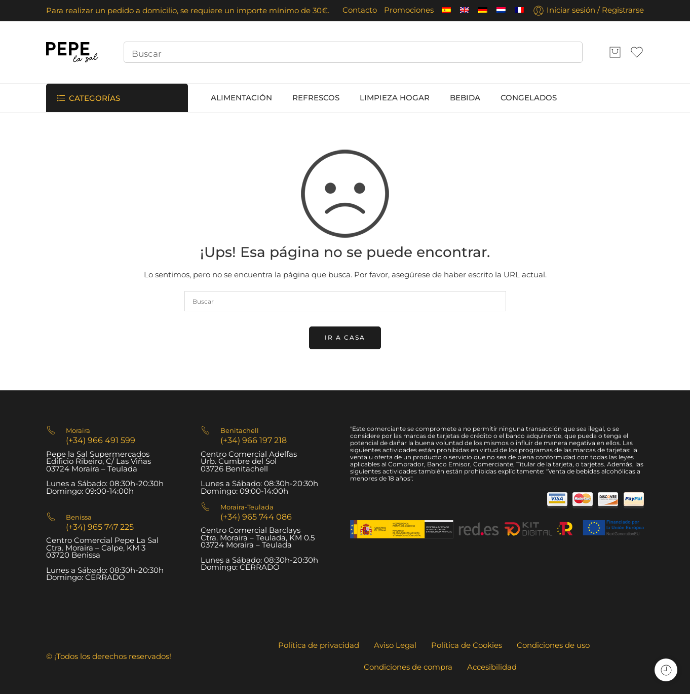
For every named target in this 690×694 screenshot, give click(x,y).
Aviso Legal (395, 645)
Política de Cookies (466, 645)
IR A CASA (345, 337)
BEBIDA (465, 97)
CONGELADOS (529, 97)
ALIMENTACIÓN (241, 97)
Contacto (359, 10)
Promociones (409, 10)
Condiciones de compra (408, 667)
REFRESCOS (315, 97)
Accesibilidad (492, 667)
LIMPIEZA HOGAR (395, 97)
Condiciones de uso (553, 645)
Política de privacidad (318, 645)
